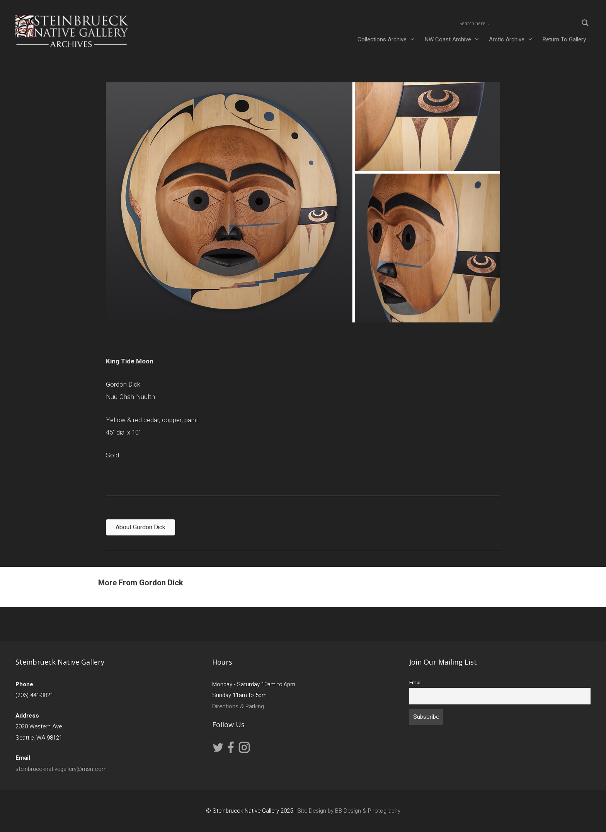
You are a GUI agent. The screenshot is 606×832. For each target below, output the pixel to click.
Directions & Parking (238, 706)
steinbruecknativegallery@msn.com (61, 769)
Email (415, 683)
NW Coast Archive (454, 39)
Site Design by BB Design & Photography (348, 810)
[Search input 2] (518, 23)
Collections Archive (388, 39)
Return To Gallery (564, 39)
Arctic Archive (513, 39)
